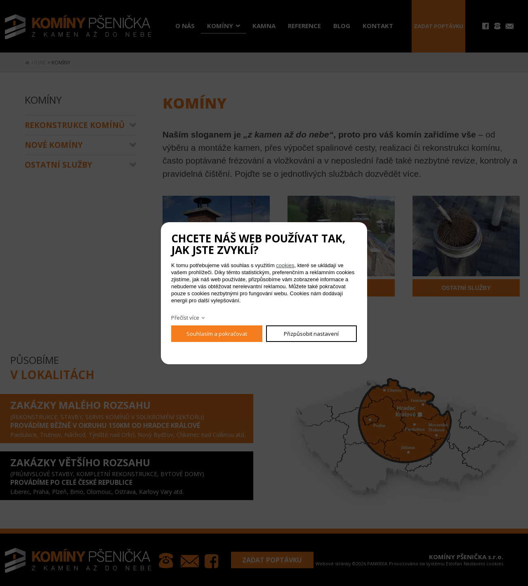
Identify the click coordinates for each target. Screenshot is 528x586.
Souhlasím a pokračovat (216, 333)
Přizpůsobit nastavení (311, 333)
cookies (285, 265)
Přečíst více (185, 317)
